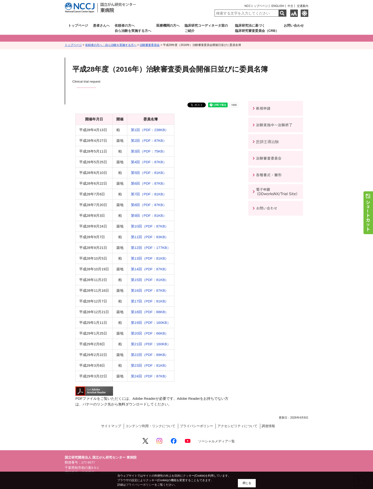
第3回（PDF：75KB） (149, 151)
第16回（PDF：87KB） (149, 290)
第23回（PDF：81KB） (149, 365)
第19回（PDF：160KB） (151, 323)
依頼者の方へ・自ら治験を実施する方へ (111, 45)
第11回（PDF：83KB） (149, 237)
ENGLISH (277, 6)
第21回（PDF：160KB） (151, 344)
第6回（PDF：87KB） (149, 183)
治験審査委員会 (150, 45)
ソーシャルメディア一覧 (216, 441)
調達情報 (268, 426)
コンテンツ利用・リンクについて (150, 426)
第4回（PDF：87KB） (149, 162)
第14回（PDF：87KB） (149, 269)
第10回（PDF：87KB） (149, 226)
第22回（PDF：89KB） (149, 355)
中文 (290, 6)
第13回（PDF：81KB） (149, 258)
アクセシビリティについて (237, 426)
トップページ (73, 45)
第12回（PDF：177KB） (151, 248)
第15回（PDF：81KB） (149, 280)
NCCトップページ (256, 6)
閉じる (247, 483)
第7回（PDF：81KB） (149, 194)
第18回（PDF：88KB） (149, 312)
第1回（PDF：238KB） (149, 130)
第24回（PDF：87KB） (149, 376)
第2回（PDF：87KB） (149, 140)
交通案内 (302, 6)
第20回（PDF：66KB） (149, 333)
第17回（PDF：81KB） (149, 301)
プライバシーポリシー (196, 426)
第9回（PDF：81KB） (149, 215)
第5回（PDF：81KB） (149, 173)
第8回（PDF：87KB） (149, 205)
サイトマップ (111, 426)
